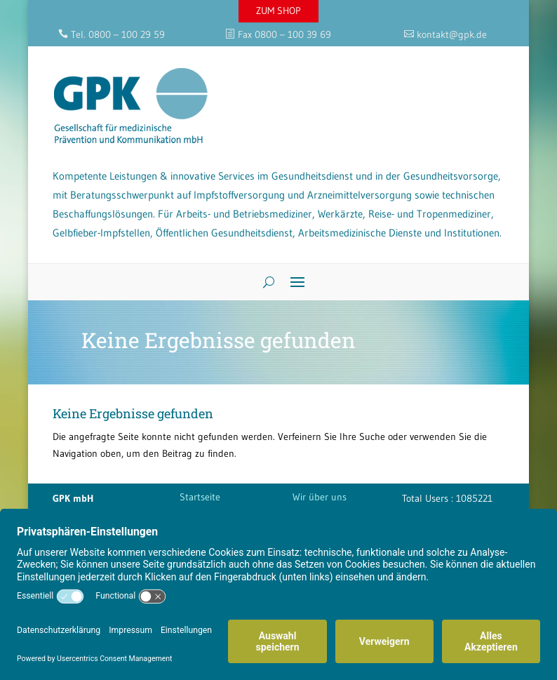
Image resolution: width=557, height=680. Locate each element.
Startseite (200, 497)
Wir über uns (320, 497)
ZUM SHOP (278, 10)
